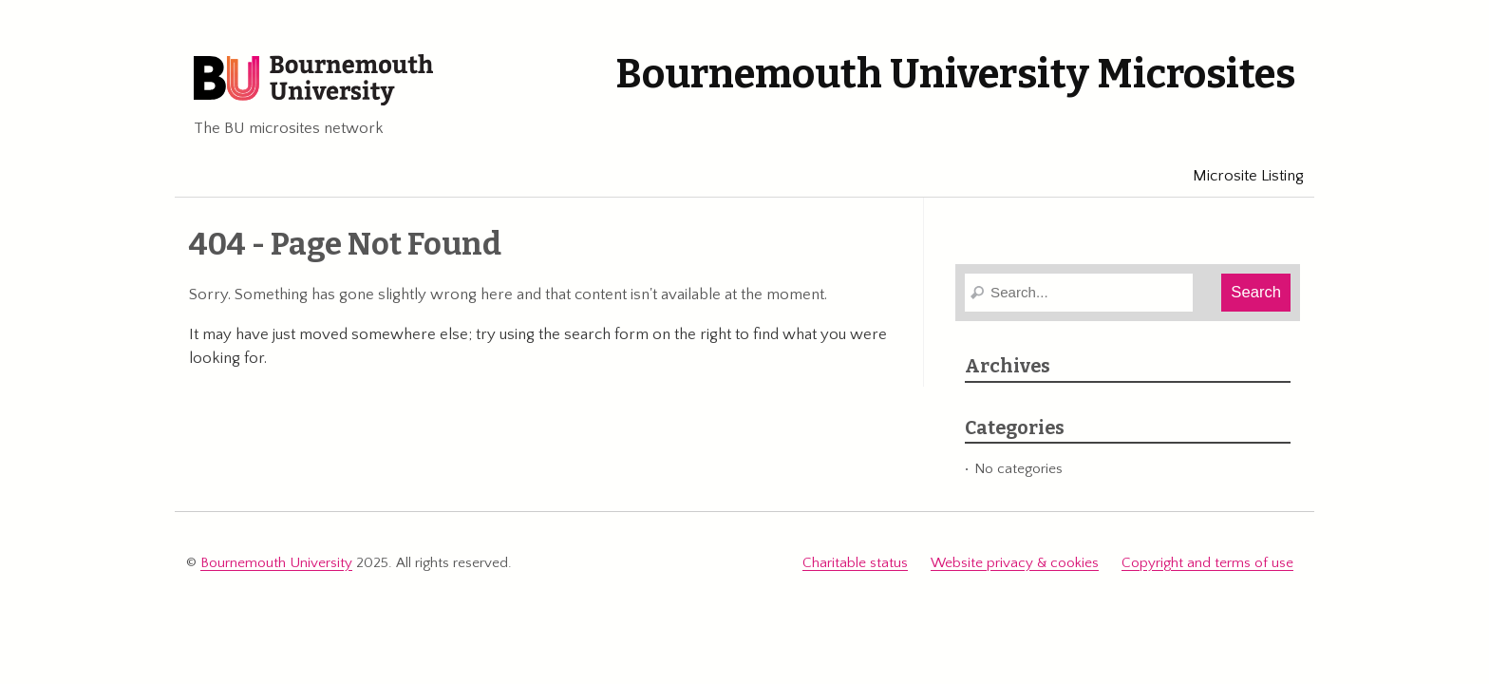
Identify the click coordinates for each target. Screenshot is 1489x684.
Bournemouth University (313, 80)
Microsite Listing (1239, 175)
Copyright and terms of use (1207, 563)
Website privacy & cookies (1015, 563)
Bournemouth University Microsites (955, 74)
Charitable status (855, 563)
